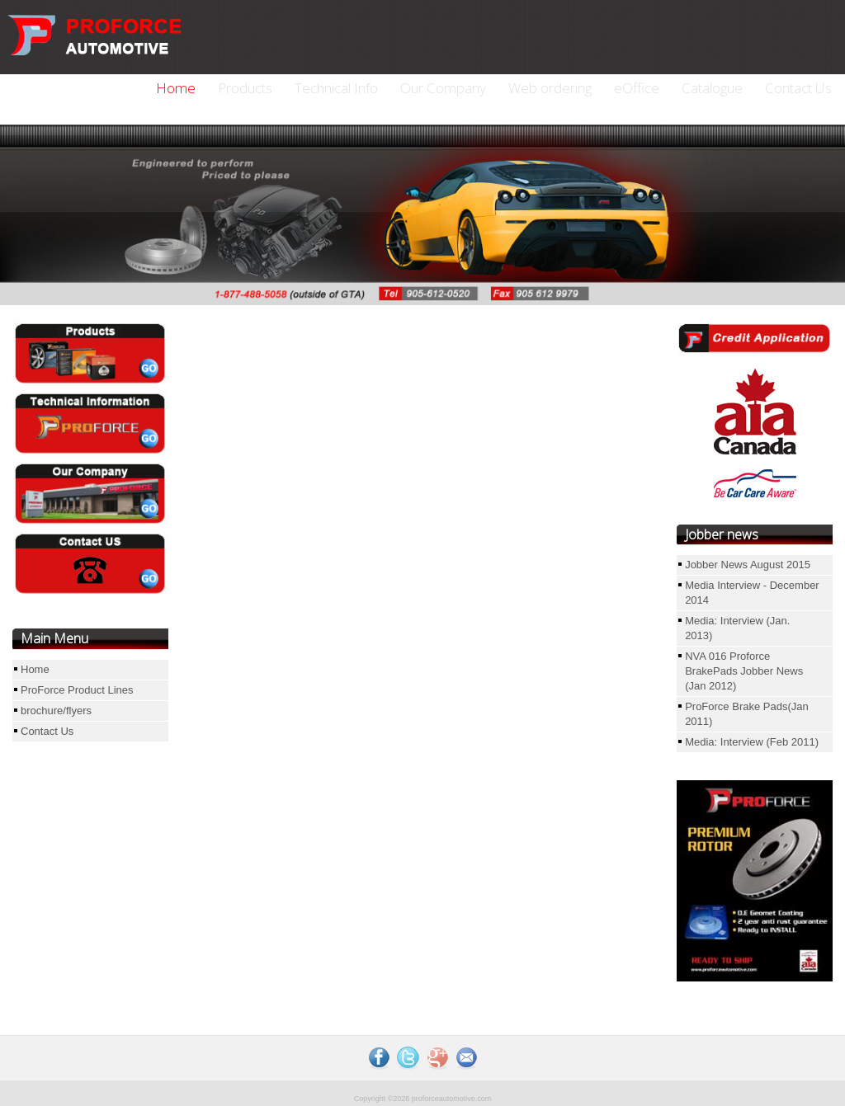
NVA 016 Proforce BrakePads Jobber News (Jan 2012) (744, 671)
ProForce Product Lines (77, 690)
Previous (55, 210)
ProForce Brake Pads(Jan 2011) (747, 713)
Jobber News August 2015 (747, 564)
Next (687, 210)
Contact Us (798, 87)
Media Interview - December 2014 (752, 592)
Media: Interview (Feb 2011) (752, 742)
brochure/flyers (56, 710)
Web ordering (550, 87)
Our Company (443, 87)
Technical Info (336, 87)
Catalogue (712, 87)
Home (176, 87)
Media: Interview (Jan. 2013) (737, 628)
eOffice (636, 87)
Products (245, 87)
